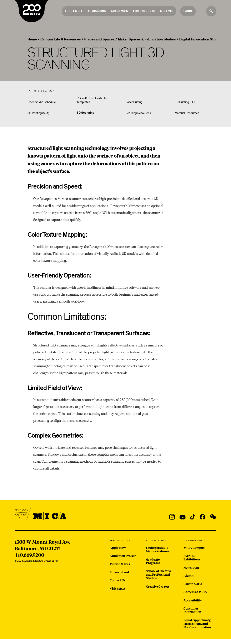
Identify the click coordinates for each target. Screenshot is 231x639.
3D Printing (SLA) (38, 113)
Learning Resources (138, 113)
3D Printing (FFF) (185, 102)
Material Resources (187, 113)
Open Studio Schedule (42, 102)
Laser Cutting (134, 102)
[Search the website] (211, 11)
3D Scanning (85, 113)
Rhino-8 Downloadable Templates (92, 100)
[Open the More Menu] (188, 11)
